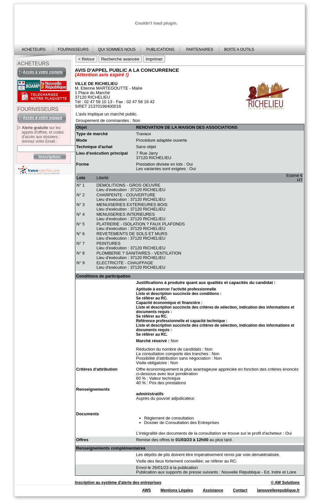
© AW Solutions (285, 482)
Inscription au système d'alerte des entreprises (118, 482)
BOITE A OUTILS (239, 49)
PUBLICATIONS (160, 49)
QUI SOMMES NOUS (116, 49)
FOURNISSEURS (73, 49)
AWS (146, 490)
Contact (240, 490)
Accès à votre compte (43, 72)
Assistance (213, 490)
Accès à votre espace (42, 117)
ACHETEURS (34, 49)
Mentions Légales (177, 490)
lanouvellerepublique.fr (278, 490)
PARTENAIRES (199, 49)
